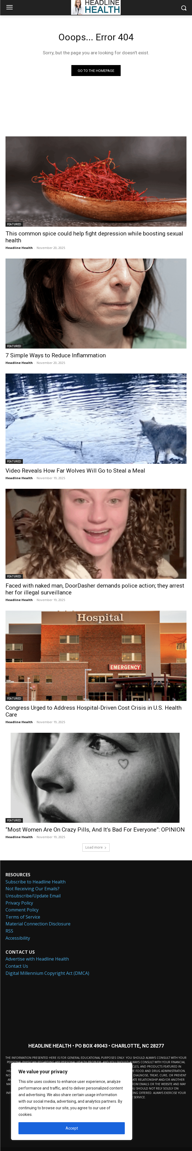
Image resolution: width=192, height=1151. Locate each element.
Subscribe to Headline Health (36, 882)
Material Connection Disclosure (38, 924)
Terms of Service (23, 917)
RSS (9, 931)
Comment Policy (22, 910)
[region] (71, 1101)
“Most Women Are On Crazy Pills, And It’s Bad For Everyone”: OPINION (95, 829)
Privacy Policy (19, 903)
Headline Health (19, 248)
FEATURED (14, 224)
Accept (72, 1128)
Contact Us (17, 966)
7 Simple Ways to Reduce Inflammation (56, 355)
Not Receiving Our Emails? (33, 889)
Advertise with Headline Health (37, 959)
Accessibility (18, 938)
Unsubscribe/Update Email (33, 896)
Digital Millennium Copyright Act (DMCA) (47, 973)
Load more (96, 847)
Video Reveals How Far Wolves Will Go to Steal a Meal (75, 470)
